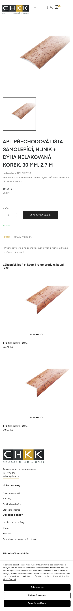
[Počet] (8, 215)
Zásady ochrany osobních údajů (19, 539)
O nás (6, 528)
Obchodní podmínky (13, 522)
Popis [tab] (7, 237)
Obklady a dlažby (12, 504)
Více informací (9, 579)
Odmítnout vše (37, 587)
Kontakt (7, 534)
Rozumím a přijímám (37, 603)
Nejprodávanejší (11, 493)
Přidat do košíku (40, 215)
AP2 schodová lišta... (15, 343)
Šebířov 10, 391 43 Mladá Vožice (19, 470)
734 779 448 (9, 473)
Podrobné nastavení (37, 595)
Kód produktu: (9, 173)
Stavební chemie (11, 510)
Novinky (7, 499)
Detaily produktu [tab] (23, 237)
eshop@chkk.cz (11, 476)
